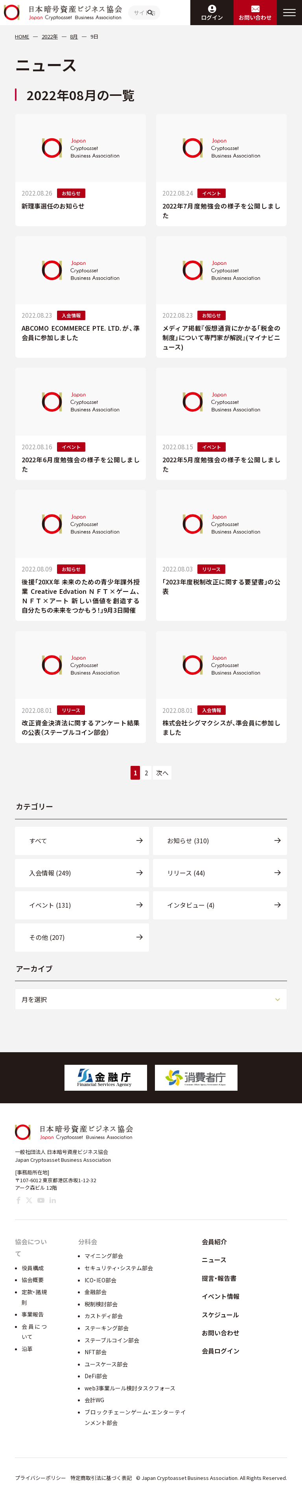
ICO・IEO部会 (100, 1280)
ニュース (214, 1259)
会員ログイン (220, 1350)
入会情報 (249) (50, 872)
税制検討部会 (101, 1304)
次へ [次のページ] (162, 772)
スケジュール (220, 1314)
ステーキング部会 (107, 1328)
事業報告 (33, 1314)
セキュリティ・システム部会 (119, 1268)
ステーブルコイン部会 (112, 1340)
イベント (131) (50, 905)
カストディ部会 (104, 1316)
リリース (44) (186, 872)
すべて (38, 840)
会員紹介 (214, 1241)
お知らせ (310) (188, 840)
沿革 (27, 1349)
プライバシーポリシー (40, 1478)
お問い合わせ (220, 1332)
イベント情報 (220, 1296)
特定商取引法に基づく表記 (101, 1478)
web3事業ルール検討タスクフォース (130, 1388)
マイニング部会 (104, 1256)
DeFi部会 (96, 1376)
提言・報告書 (219, 1278)
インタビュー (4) (191, 905)
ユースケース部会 (106, 1364)
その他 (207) (47, 937)
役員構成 (33, 1268)
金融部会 (96, 1292)
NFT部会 (96, 1352)
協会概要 (33, 1280)
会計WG (94, 1400)
